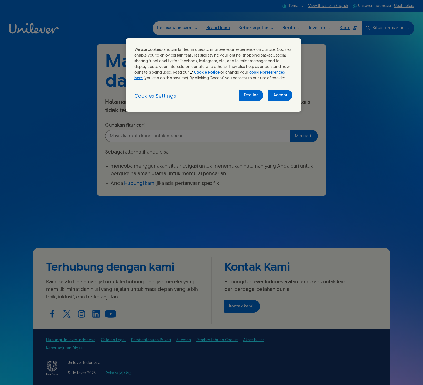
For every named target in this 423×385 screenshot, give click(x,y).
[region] (213, 75)
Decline (251, 95)
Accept (280, 95)
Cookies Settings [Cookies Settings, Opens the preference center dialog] (155, 96)
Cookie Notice (207, 73)
